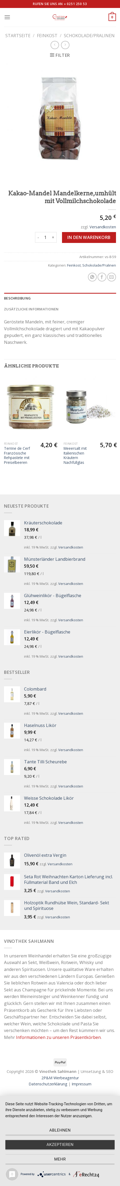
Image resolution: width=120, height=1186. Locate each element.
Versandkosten (103, 226)
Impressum (81, 1083)
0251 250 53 (77, 4)
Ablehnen (60, 1130)
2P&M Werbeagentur (60, 1077)
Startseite (17, 35)
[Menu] (7, 17)
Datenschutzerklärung (48, 1083)
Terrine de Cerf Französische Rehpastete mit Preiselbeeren (17, 455)
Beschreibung (17, 298)
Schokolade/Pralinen (89, 35)
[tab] (60, 298)
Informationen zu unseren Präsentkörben (58, 1037)
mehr (60, 1159)
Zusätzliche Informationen (31, 309)
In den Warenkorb (89, 237)
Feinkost (47, 35)
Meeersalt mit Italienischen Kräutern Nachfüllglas (75, 455)
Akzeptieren (60, 1144)
